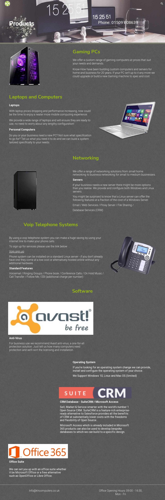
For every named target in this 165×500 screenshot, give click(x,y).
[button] (162, 4)
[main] (44, 22)
